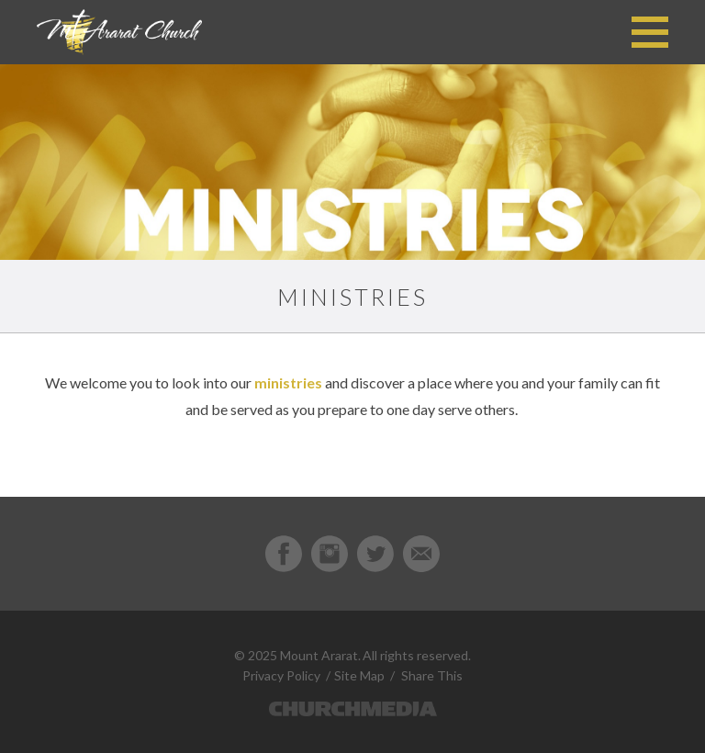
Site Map (359, 675)
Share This (432, 675)
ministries (288, 382)
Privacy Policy (281, 675)
